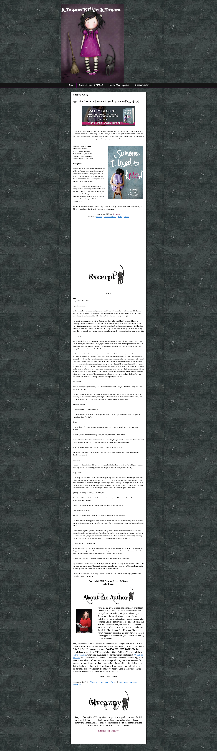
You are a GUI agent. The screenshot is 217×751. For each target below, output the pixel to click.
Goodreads (116, 214)
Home (71, 85)
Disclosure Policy (141, 85)
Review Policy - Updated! (119, 85)
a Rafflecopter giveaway (108, 731)
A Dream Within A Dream (90, 10)
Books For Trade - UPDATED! (91, 85)
